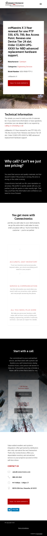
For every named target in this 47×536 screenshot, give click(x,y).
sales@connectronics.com (21, 472)
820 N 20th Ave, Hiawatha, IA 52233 (24, 488)
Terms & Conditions (23, 528)
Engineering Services (24, 67)
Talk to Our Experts (19, 83)
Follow (15, 509)
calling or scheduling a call (14, 126)
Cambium (22, 62)
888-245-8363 (17, 477)
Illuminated (39, 533)
